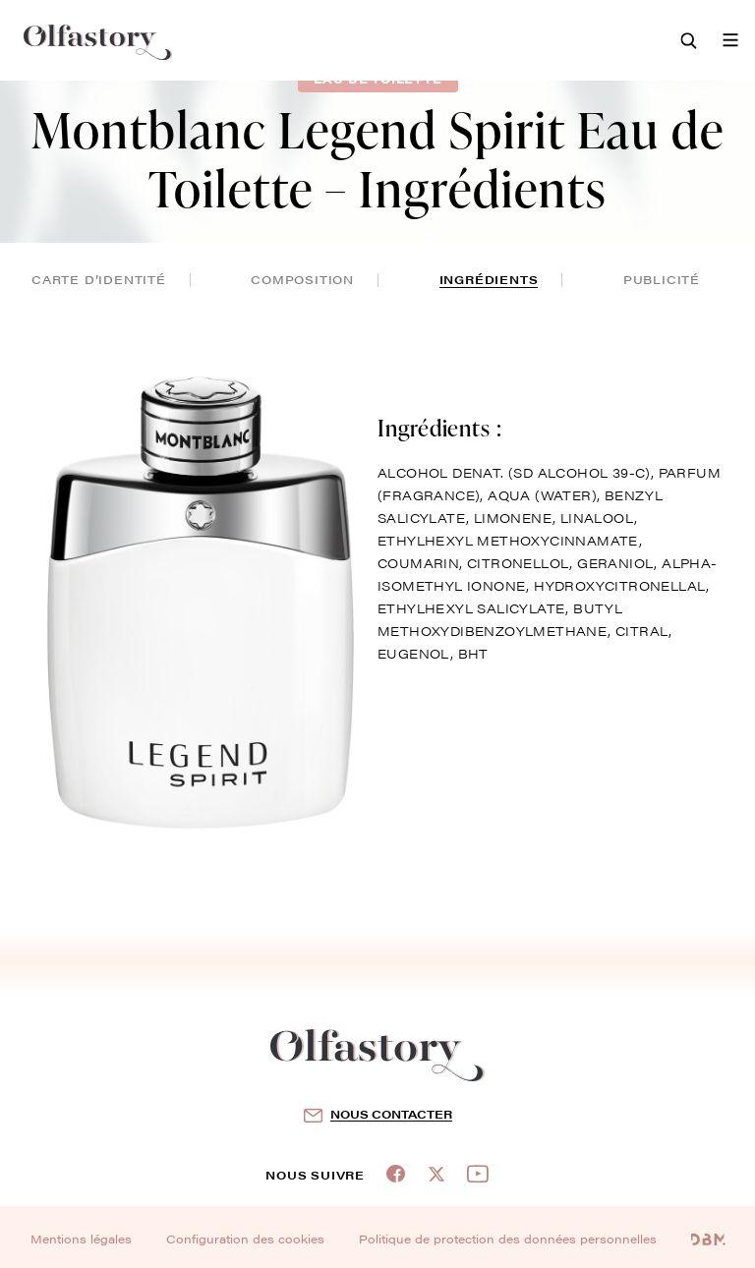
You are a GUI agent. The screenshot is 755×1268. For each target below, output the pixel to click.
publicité (661, 279)
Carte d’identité (98, 279)
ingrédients (489, 279)
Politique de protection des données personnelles (508, 1238)
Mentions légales (81, 1238)
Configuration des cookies (245, 1238)
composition (302, 279)
